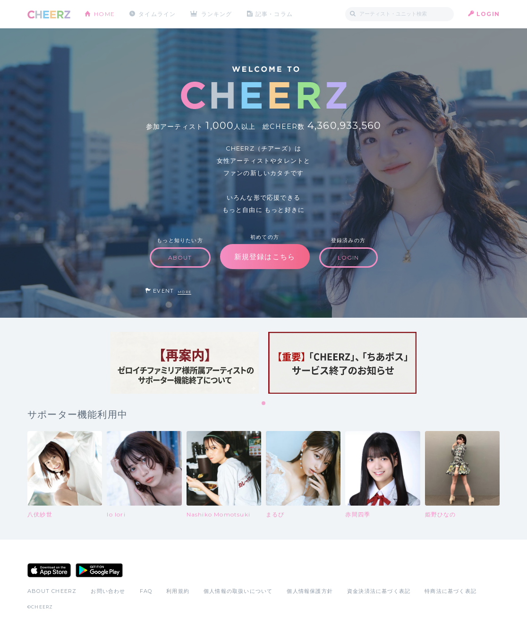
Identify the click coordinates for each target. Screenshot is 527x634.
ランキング (216, 13)
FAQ (146, 591)
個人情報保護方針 (310, 591)
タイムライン (157, 13)
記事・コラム (274, 13)
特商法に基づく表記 (450, 591)
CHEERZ (48, 14)
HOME (104, 13)
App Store (49, 570)
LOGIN (488, 13)
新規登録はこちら (265, 256)
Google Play (99, 570)
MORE (184, 292)
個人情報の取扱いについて (238, 591)
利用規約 (177, 591)
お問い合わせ (108, 591)
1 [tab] (264, 403)
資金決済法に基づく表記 (378, 591)
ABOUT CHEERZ (51, 591)
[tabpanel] (184, 363)
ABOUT (180, 257)
